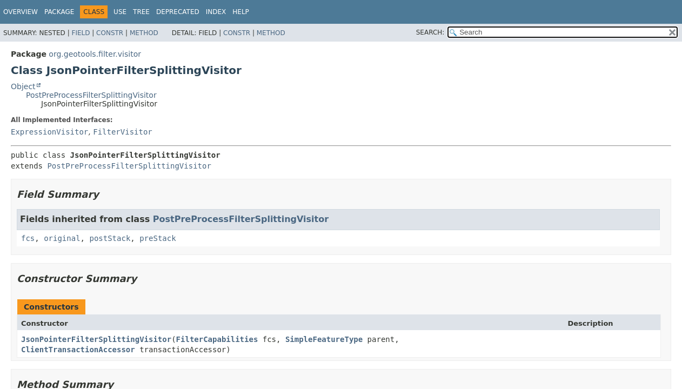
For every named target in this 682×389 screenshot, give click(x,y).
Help (240, 12)
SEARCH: (430, 32)
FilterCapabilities (217, 339)
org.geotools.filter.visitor (95, 54)
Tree (141, 12)
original (62, 238)
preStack (157, 238)
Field (80, 33)
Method (144, 33)
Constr (109, 33)
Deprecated (177, 12)
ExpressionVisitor (49, 132)
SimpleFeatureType (324, 339)
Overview (20, 12)
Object (23, 86)
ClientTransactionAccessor (78, 349)
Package (59, 12)
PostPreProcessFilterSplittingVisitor (91, 95)
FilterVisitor (122, 132)
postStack (109, 238)
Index (216, 12)
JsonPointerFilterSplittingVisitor (96, 339)
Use (119, 12)
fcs (28, 238)
